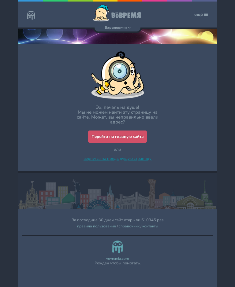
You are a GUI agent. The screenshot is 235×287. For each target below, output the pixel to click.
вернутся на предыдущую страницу (117, 158)
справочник (129, 226)
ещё (201, 14)
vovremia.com (117, 258)
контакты (150, 226)
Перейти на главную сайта (117, 136)
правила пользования (96, 226)
